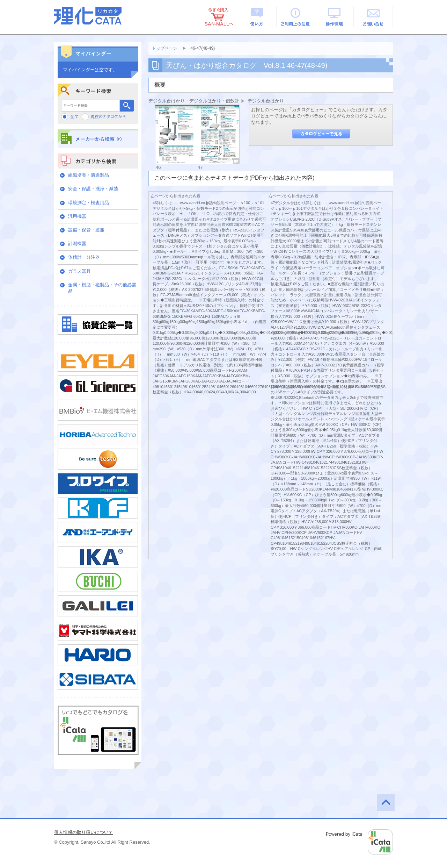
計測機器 (77, 243)
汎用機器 (77, 216)
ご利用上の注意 (296, 16)
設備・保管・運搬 (86, 230)
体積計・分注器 (84, 257)
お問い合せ (373, 16)
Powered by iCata (359, 842)
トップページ (164, 48)
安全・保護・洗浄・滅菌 (93, 188)
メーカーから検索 (98, 138)
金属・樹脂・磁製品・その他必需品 (102, 288)
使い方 (257, 16)
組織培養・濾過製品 (88, 175)
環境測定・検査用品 (88, 202)
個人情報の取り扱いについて (83, 832)
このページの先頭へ (386, 802)
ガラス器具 (79, 271)
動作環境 (334, 16)
